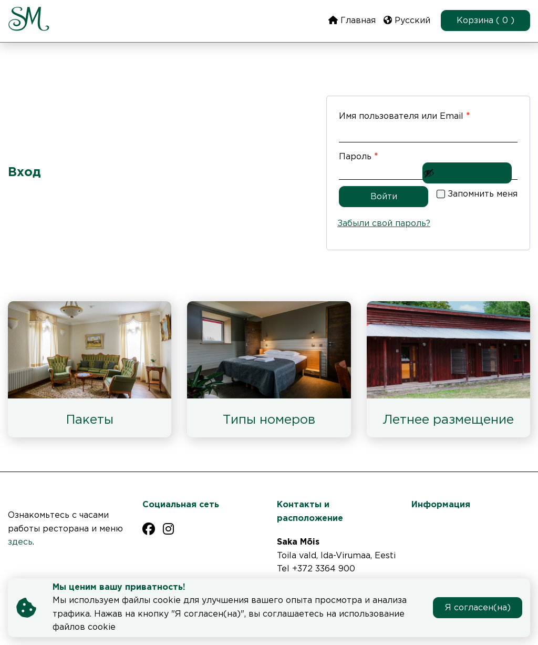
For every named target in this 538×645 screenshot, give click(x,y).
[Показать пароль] (467, 172)
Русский (407, 20)
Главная (352, 20)
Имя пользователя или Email (428, 114)
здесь (20, 542)
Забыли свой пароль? (383, 224)
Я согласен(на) (478, 608)
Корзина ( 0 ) (485, 21)
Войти (383, 197)
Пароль (386, 155)
